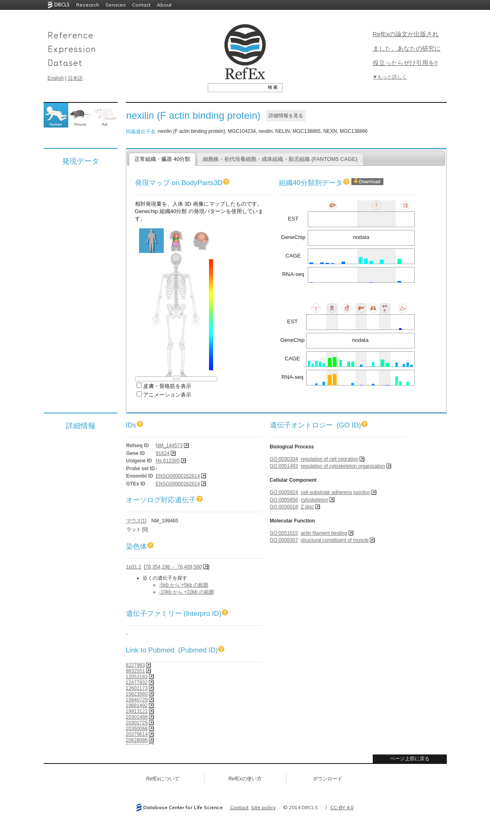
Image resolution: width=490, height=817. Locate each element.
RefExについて (162, 779)
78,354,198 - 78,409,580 (173, 567)
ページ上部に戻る (410, 758)
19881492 (137, 705)
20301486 (137, 717)
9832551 (135, 671)
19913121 (137, 711)
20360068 (137, 728)
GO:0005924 (284, 492)
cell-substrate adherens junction (335, 492)
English (56, 78)
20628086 (137, 740)
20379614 (137, 734)
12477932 (137, 682)
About (164, 5)
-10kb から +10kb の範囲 (186, 592)
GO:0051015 (284, 533)
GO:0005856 (284, 500)
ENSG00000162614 (178, 476)
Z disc (307, 507)
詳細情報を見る (286, 115)
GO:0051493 (284, 466)
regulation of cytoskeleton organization (343, 466)
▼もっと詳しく (390, 77)
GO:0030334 (284, 459)
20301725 (137, 723)
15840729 (137, 700)
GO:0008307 (284, 540)
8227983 (135, 665)
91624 (163, 453)
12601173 (137, 688)
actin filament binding (324, 533)
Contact (141, 5)
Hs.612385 (168, 461)
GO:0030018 (284, 507)
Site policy (263, 807)
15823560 (137, 694)
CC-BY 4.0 (341, 807)
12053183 (137, 677)
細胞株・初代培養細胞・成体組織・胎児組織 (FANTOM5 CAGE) (280, 159)
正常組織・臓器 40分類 (162, 159)
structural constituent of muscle (335, 540)
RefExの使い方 (245, 779)
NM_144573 (169, 445)
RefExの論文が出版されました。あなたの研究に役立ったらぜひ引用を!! (407, 48)
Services (115, 5)
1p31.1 (134, 567)
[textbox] (236, 87)
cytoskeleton (314, 500)
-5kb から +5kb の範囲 (184, 585)
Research (87, 5)
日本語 (75, 78)
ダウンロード (327, 779)
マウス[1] (136, 521)
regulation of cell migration (329, 459)
